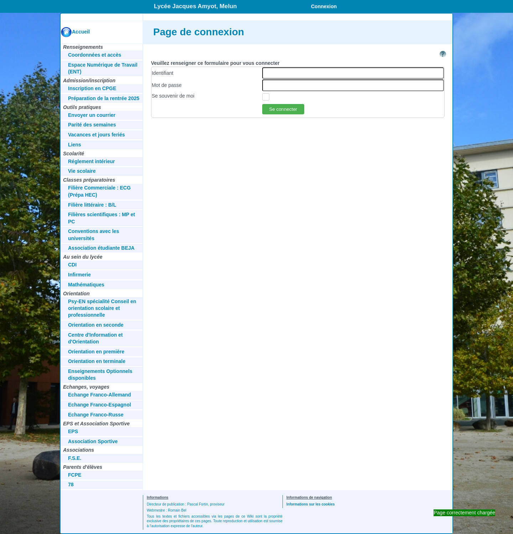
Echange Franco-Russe (96, 415)
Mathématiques (86, 284)
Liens (74, 144)
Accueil (81, 32)
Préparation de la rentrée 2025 (103, 98)
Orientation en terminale (96, 361)
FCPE (74, 475)
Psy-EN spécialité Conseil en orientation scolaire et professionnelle (102, 308)
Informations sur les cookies (310, 504)
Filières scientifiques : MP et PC (101, 218)
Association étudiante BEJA (101, 248)
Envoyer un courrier (91, 115)
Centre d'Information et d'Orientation (95, 338)
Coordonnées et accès (94, 55)
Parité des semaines (92, 125)
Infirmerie (79, 275)
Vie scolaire (82, 171)
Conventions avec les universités (93, 234)
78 (71, 484)
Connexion (324, 6)
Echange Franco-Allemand (99, 395)
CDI (72, 265)
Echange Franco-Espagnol (99, 405)
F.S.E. (74, 458)
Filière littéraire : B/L (92, 205)
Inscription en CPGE (92, 88)
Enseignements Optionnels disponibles (100, 374)
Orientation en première (96, 351)
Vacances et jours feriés (96, 135)
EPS (73, 431)
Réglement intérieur (91, 161)
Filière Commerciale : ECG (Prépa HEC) (99, 191)
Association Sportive (93, 441)
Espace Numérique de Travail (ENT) (103, 68)
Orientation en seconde (96, 325)
